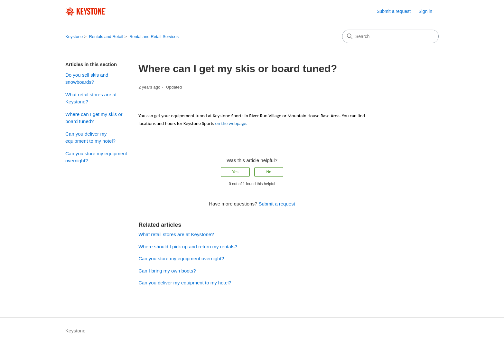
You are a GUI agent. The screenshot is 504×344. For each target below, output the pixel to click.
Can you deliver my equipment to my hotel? (90, 137)
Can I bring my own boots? (167, 270)
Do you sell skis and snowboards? (86, 78)
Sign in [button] (425, 11)
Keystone (74, 36)
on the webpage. (231, 123)
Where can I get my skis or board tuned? (94, 117)
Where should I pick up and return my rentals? (187, 246)
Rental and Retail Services (154, 36)
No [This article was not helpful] (268, 172)
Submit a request (394, 11)
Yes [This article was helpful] (235, 172)
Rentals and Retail (106, 36)
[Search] (390, 36)
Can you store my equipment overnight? (96, 157)
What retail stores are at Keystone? (91, 98)
